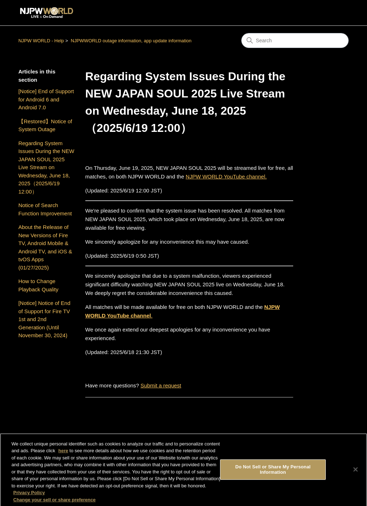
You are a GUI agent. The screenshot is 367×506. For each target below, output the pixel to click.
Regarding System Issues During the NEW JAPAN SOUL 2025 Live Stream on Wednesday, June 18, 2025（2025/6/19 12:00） (46, 167)
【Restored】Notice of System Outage (45, 125)
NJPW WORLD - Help (41, 40)
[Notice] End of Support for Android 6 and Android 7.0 (46, 99)
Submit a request (160, 385)
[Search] (295, 40)
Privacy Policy (29, 495)
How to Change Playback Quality (38, 285)
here (63, 453)
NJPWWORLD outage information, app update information (131, 40)
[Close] (355, 472)
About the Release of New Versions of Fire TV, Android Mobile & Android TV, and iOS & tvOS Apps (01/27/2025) (45, 247)
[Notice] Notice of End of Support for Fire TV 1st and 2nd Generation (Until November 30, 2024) (44, 319)
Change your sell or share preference (54, 502)
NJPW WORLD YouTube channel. (226, 176)
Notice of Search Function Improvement (45, 209)
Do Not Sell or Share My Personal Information (272, 472)
